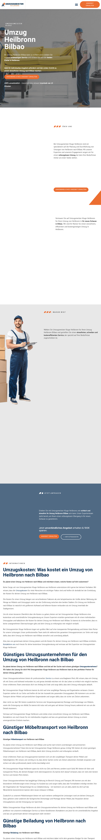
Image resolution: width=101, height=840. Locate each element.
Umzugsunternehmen (88, 681)
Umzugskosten (21, 605)
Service (49, 693)
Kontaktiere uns (9, 659)
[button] (76, 5)
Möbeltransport (17, 754)
